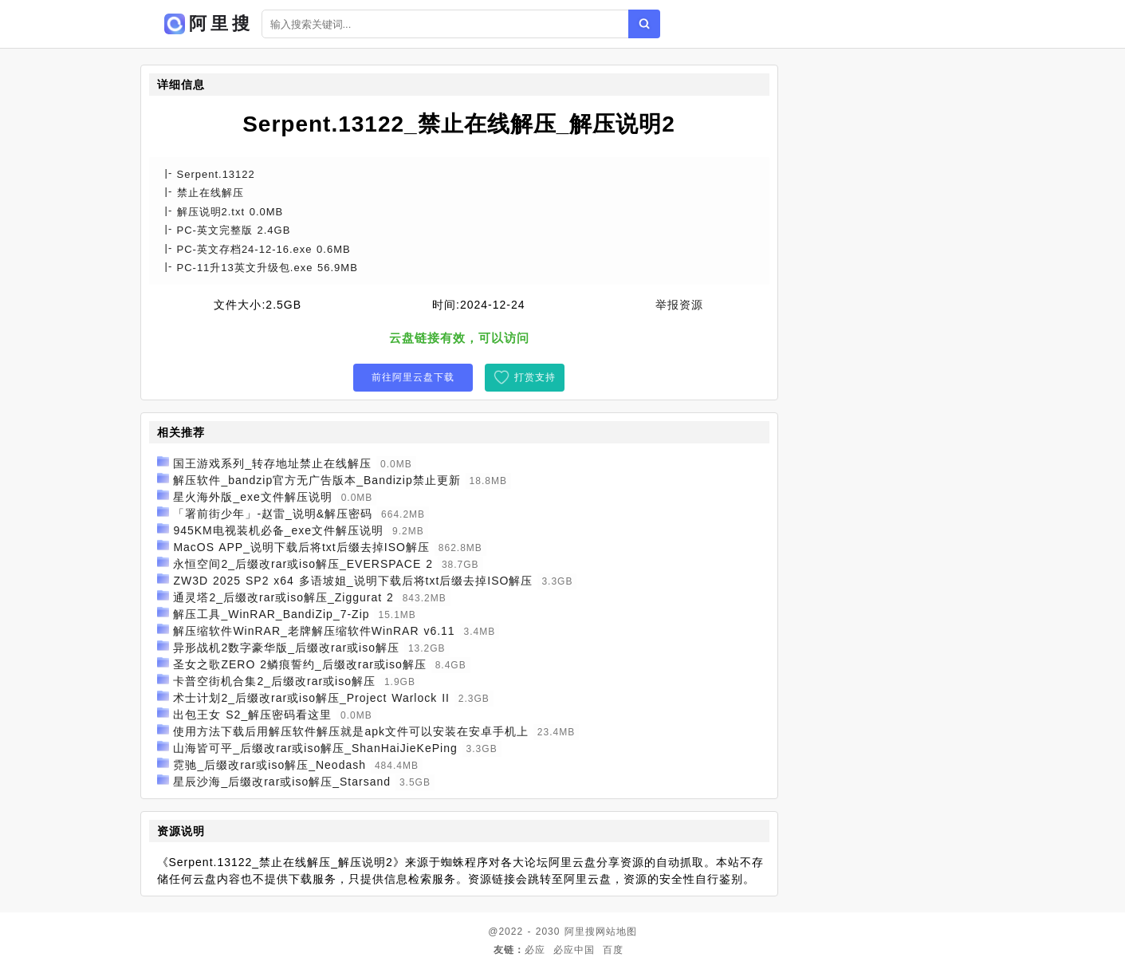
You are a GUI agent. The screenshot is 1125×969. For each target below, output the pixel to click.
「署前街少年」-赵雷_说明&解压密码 (272, 513)
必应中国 (574, 949)
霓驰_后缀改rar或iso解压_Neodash (269, 764)
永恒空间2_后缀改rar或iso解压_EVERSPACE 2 (303, 563)
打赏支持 (535, 377)
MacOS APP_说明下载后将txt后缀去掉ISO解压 (301, 547)
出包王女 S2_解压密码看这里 (252, 714)
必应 (535, 949)
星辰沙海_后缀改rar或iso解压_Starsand (282, 781)
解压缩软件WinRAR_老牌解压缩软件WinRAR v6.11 (313, 630)
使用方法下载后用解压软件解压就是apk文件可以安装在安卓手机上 (351, 731)
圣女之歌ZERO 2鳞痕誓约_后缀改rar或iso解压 (299, 664)
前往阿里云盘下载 (413, 377)
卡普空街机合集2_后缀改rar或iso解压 (274, 681)
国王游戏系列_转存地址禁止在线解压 (272, 463)
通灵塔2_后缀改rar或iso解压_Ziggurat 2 (283, 597)
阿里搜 (580, 931)
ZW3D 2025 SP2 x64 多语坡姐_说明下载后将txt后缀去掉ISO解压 (353, 580)
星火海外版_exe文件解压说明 (252, 496)
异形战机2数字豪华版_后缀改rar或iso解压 (286, 647)
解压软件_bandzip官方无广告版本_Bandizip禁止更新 (316, 480)
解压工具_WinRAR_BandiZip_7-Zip (271, 614)
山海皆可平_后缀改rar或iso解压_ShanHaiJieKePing (315, 748)
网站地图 (616, 931)
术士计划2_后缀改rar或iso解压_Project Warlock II (311, 697)
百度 (613, 949)
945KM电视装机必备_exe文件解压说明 (278, 530)
